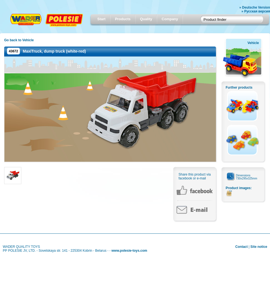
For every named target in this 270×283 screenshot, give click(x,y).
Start (101, 19)
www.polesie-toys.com (129, 251)
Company (170, 19)
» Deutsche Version (254, 7)
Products (123, 19)
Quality (146, 19)
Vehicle (253, 43)
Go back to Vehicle (19, 40)
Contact (241, 247)
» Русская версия (255, 11)
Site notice (258, 247)
